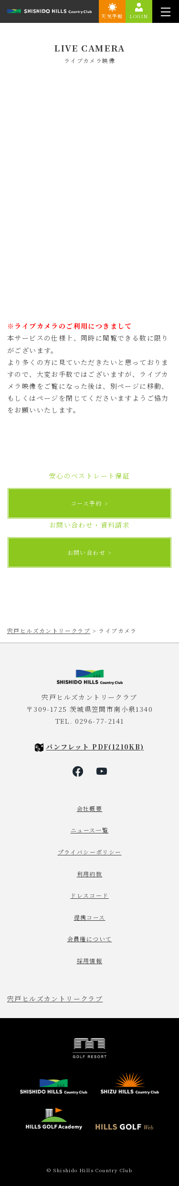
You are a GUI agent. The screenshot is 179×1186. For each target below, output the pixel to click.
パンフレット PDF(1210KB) (95, 746)
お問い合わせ (86, 552)
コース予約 (86, 503)
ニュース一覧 (89, 830)
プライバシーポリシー (90, 852)
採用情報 (90, 961)
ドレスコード (89, 895)
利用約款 (90, 874)
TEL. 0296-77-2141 (89, 721)
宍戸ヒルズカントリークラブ (55, 998)
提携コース (89, 917)
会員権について (89, 939)
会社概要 (90, 808)
